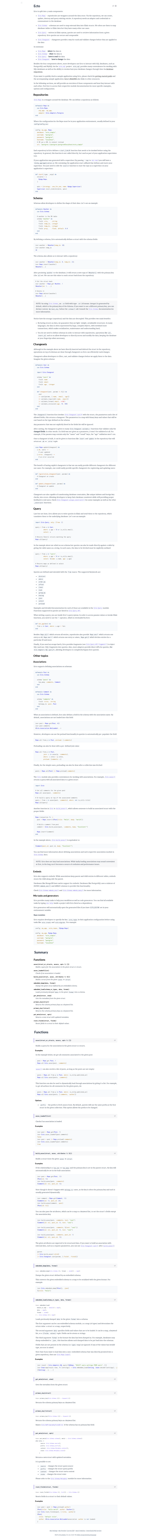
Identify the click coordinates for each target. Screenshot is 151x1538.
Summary (6, 38)
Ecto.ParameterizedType (10, 70)
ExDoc (79, 1535)
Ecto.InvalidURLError (9, 148)
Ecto (10, 8)
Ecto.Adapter (6, 98)
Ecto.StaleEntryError (9, 175)
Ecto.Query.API (7, 83)
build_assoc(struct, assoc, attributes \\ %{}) (67, 977)
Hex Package (69, 1531)
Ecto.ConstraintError (9, 142)
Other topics (9, 35)
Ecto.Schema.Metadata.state (70, 1450)
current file (85, 1531)
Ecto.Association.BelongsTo (11, 116)
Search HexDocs (96, 1531)
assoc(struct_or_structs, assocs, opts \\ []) (66, 964)
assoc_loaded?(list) (56, 970)
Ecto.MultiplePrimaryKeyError (12, 153)
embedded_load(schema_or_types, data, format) (66, 989)
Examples (54, 1050)
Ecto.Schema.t (69, 1271)
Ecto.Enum (5, 68)
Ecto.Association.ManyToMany (12, 124)
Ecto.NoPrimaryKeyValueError (12, 161)
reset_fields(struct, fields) (60, 1021)
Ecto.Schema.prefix (67, 1446)
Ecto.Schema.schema (67, 1438)
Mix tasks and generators (61, 895)
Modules (13, 14)
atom (85, 1271)
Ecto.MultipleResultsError (11, 156)
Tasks (22, 14)
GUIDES (4, 14)
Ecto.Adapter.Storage (9, 106)
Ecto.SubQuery (7, 91)
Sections (6, 24)
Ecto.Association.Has (9, 119)
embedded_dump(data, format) (60, 983)
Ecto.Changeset (7, 44)
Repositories (9, 27)
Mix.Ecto (5, 61)
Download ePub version (109, 1531)
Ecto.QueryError (7, 172)
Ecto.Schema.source (67, 1443)
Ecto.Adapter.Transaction (10, 109)
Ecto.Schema (6, 55)
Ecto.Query (5, 50)
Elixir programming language (101, 1535)
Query (7, 33)
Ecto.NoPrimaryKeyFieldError (12, 158)
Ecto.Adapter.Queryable (10, 101)
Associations (55, 661)
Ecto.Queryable (7, 88)
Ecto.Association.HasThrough (12, 121)
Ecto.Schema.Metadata (9, 58)
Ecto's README (86, 79)
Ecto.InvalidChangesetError (11, 145)
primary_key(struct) (56, 1002)
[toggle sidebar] (27, 3)
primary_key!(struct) (57, 1008)
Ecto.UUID (5, 76)
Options (54, 1100)
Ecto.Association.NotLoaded (11, 127)
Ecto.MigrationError (9, 150)
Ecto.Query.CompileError (10, 169)
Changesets (9, 31)
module (66, 1307)
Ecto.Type (5, 73)
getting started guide (118, 76)
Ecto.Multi (5, 47)
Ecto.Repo (5, 52)
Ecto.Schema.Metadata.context (72, 1448)
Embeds (52, 871)
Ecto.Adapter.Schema (9, 104)
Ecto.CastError (7, 137)
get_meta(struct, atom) (58, 995)
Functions (6, 41)
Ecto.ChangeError (8, 139)
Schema (7, 29)
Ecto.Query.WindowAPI (10, 86)
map (93, 1271)
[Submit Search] (3, 3)
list (77, 1492)
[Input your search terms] (15, 3)
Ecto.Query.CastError (9, 167)
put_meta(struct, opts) (58, 1014)
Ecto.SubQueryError (9, 178)
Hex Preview (77, 1531)
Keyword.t (81, 1398)
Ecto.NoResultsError (9, 164)
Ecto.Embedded (7, 130)
